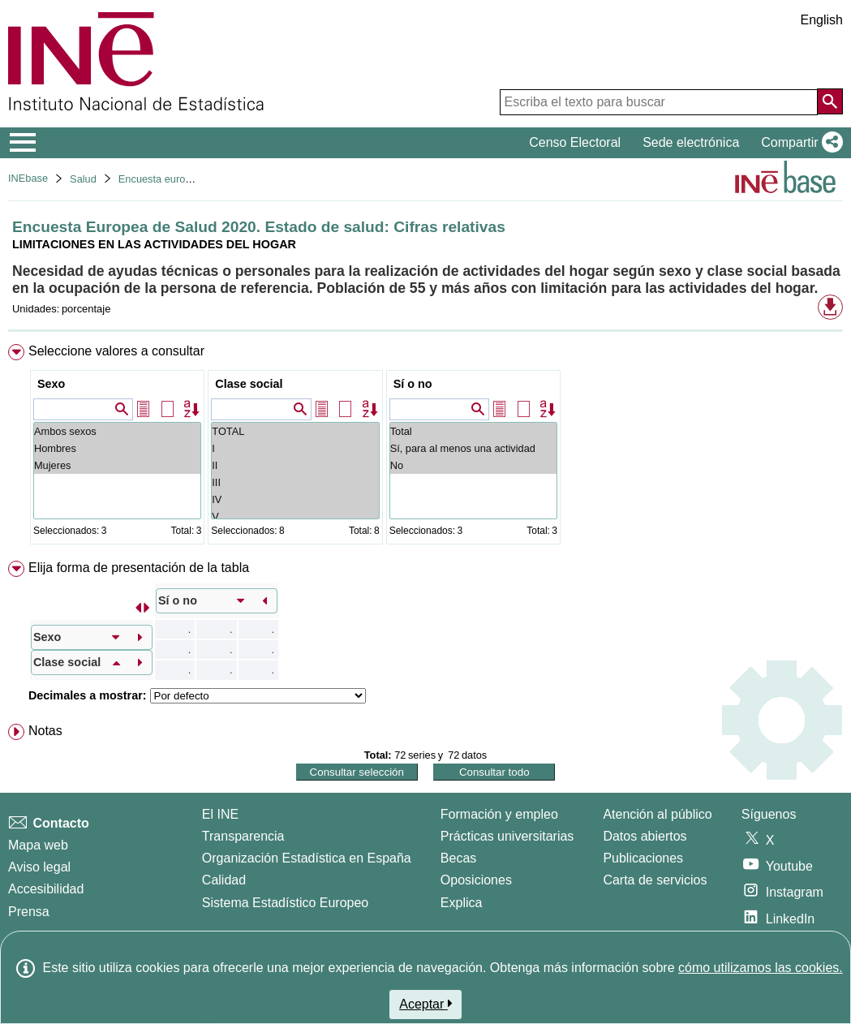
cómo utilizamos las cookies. (760, 968)
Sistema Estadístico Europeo (285, 903)
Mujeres (117, 465)
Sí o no (412, 383)
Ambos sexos (117, 431)
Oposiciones (476, 880)
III (295, 482)
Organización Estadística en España (306, 858)
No (473, 465)
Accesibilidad (46, 889)
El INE (220, 814)
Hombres (117, 448)
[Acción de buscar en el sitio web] (830, 101)
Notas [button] (45, 731)
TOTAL (295, 431)
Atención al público (657, 814)
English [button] (822, 20)
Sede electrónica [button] (691, 142)
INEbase (28, 178)
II (295, 465)
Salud (83, 179)
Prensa (28, 912)
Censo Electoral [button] (575, 142)
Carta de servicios (655, 880)
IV (295, 499)
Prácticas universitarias (507, 836)
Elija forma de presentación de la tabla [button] (138, 567)
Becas (458, 858)
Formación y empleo (499, 814)
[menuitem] (425, 447)
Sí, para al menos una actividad (473, 448)
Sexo (51, 383)
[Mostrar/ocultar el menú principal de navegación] (23, 142)
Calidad (224, 880)
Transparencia (243, 836)
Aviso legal (39, 867)
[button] (798, 142)
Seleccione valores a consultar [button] (116, 351)
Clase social (248, 383)
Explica (462, 903)
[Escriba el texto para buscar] (659, 102)
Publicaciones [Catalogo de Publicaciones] (643, 858)
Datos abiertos (644, 836)
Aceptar (425, 1003)
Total (473, 431)
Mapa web (38, 845)
